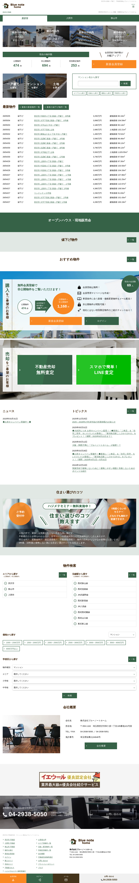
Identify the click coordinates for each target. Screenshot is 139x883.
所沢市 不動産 (7, 12)
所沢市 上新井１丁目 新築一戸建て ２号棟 (52, 184)
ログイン (8, 857)
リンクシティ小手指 (42, 193)
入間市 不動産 (10, 843)
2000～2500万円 (55, 643)
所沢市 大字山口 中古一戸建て (47, 125)
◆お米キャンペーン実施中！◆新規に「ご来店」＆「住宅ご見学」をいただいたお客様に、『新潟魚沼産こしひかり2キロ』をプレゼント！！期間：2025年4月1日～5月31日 (103, 457)
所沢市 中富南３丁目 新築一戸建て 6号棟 (52, 166)
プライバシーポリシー (46, 864)
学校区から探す (120, 93)
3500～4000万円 (117, 643)
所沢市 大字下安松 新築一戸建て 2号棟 (51, 197)
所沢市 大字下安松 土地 (44, 130)
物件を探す (9, 850)
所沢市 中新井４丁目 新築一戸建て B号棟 (52, 116)
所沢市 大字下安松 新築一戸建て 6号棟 (51, 120)
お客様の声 (42, 840)
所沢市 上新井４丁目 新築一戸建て (49, 161)
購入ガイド (9, 861)
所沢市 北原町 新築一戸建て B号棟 (49, 148)
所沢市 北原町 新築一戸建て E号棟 (49, 143)
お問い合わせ (43, 861)
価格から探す (106, 93)
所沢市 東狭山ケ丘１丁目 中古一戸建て (50, 134)
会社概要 (41, 854)
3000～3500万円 (96, 643)
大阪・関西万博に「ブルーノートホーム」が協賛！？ (96, 445)
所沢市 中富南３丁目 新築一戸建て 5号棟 (52, 170)
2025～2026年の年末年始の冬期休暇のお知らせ (94, 422)
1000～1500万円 (13, 643)
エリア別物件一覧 (44, 843)
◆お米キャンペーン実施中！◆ (17, 422)
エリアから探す (79, 93)
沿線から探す (93, 93)
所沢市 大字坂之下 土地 (44, 152)
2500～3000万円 (75, 643)
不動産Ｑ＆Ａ (9, 868)
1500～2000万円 (34, 643)
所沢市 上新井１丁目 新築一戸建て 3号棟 (51, 188)
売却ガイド (9, 864)
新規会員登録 (9, 854)
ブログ (40, 868)
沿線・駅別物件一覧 (45, 847)
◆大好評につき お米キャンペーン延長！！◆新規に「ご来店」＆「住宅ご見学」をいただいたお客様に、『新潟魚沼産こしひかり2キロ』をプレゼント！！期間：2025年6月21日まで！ (104, 433)
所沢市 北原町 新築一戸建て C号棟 (49, 157)
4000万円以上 (12, 649)
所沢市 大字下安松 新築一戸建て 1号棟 (50, 202)
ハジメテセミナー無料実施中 (15, 871)
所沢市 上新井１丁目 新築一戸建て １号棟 (52, 175)
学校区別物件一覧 (44, 850)
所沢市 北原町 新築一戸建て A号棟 (49, 139)
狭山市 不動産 (10, 847)
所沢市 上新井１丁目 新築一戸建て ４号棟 (52, 179)
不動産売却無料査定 (45, 857)
